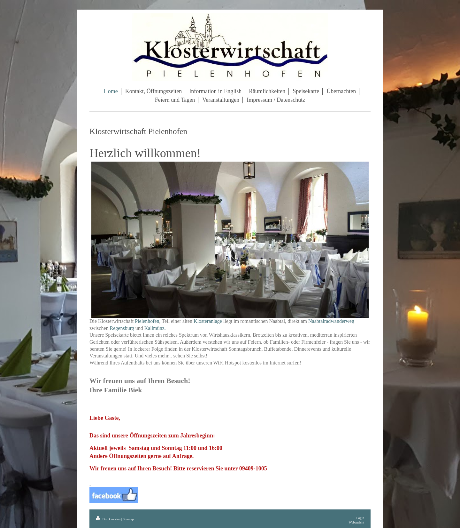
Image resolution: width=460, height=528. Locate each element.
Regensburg (122, 328)
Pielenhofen (147, 321)
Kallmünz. (155, 328)
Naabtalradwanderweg (331, 321)
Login (360, 518)
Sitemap (128, 519)
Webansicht (356, 522)
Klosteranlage (208, 321)
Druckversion (108, 519)
